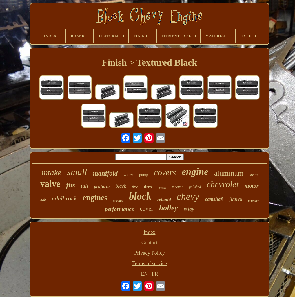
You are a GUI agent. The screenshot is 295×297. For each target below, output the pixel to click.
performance (119, 209)
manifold (105, 173)
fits (70, 185)
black (120, 186)
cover (146, 208)
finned (235, 199)
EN (144, 274)
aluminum (228, 173)
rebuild (164, 199)
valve (50, 184)
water (128, 174)
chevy (188, 196)
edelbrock (64, 198)
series (162, 187)
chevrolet (223, 184)
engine (195, 172)
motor (252, 185)
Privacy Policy (149, 253)
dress (148, 186)
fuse (135, 187)
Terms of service (149, 263)
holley (168, 208)
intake (51, 172)
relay (189, 209)
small (77, 172)
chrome (118, 200)
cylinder (253, 200)
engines (95, 197)
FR (155, 274)
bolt (43, 200)
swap (253, 175)
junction (177, 187)
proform (102, 186)
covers (165, 172)
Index (149, 232)
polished (195, 187)
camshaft (214, 199)
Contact (149, 243)
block (140, 196)
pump (143, 175)
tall (84, 186)
